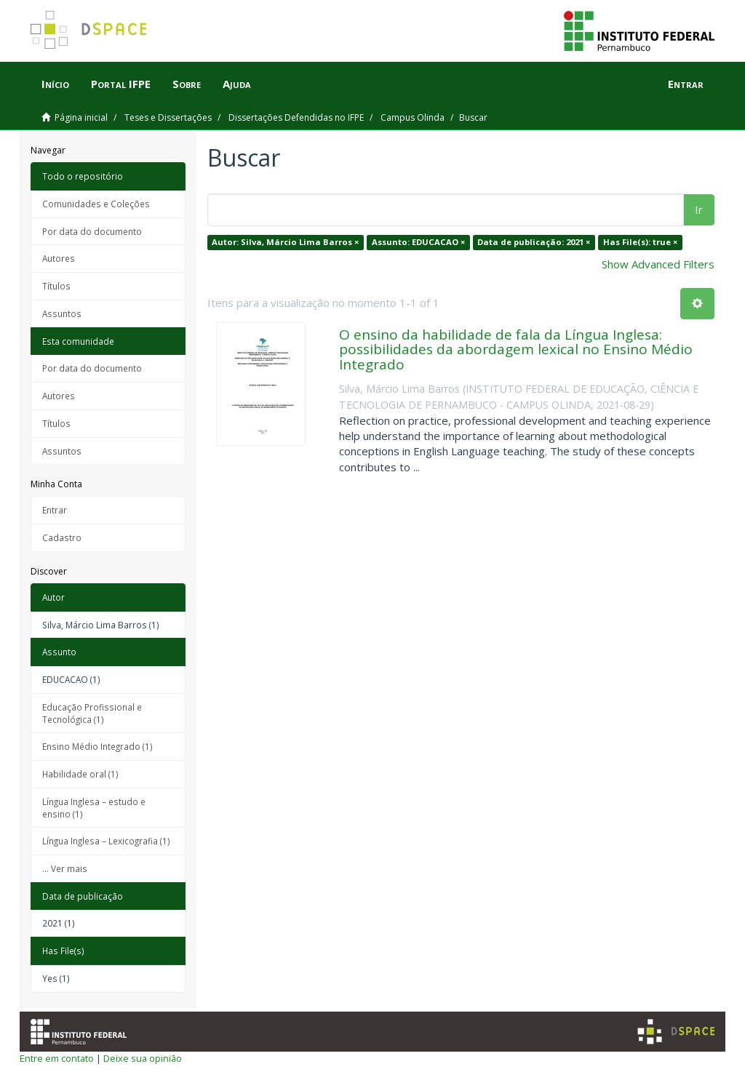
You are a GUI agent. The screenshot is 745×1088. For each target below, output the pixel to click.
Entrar (54, 510)
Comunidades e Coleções (96, 203)
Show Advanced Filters (658, 264)
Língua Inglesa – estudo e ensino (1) (94, 808)
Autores (58, 258)
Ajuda (237, 83)
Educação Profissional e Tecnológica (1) (92, 713)
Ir (699, 209)
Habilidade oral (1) (80, 774)
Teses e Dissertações (168, 117)
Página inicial (81, 117)
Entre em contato (57, 1058)
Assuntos (61, 313)
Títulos (56, 286)
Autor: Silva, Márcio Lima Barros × (285, 241)
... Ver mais (64, 868)
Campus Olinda (413, 117)
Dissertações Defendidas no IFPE (296, 117)
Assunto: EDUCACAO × (418, 241)
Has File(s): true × (640, 241)
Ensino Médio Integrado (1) (97, 746)
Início (55, 83)
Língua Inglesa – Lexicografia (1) (106, 841)
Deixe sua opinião (142, 1058)
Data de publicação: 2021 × (533, 241)
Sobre (186, 83)
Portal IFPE (121, 83)
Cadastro (61, 537)
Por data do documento (92, 231)
